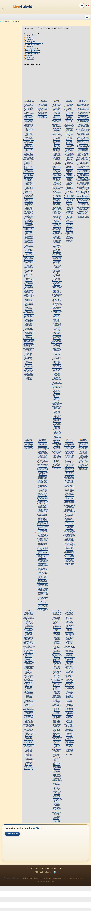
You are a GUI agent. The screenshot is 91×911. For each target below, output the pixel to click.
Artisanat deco (69, 476)
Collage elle (28, 658)
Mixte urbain (56, 809)
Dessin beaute (57, 141)
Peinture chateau (28, 145)
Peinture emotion (28, 183)
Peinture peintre (28, 292)
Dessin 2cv (57, 103)
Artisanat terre (69, 548)
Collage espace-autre (28, 662)
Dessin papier (57, 329)
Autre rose (69, 728)
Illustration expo (42, 500)
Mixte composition (57, 654)
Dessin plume (57, 353)
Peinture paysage (28, 288)
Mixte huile (57, 704)
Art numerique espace (83, 142)
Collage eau (28, 657)
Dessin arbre (56, 125)
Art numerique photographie (83, 194)
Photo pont (69, 203)
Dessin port (57, 356)
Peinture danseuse (28, 173)
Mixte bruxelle (57, 645)
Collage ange (28, 622)
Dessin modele (57, 299)
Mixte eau (56, 672)
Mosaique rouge (83, 464)
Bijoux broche (57, 449)
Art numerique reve (83, 202)
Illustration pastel (42, 559)
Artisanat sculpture (69, 540)
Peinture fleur (28, 205)
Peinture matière (28, 246)
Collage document (29, 655)
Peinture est (28, 190)
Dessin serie (56, 389)
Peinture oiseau (28, 275)
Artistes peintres (30, 36)
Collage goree (28, 676)
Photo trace (69, 229)
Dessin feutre (56, 245)
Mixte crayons (57, 662)
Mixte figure (57, 691)
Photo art (69, 108)
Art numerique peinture (83, 190)
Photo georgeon (69, 145)
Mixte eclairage (57, 674)
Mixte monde (56, 736)
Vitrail (43, 610)
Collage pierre (28, 728)
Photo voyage (69, 240)
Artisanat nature (69, 514)
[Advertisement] (10, 62)
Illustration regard (42, 573)
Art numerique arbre (83, 111)
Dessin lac (57, 279)
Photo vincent (69, 237)
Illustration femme (43, 506)
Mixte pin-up (56, 770)
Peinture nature (28, 260)
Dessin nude (56, 319)
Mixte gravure (57, 699)
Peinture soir (28, 333)
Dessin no (57, 312)
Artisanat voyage (69, 563)
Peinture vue (28, 377)
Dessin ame (57, 113)
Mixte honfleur (57, 703)
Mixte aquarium (57, 628)
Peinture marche (28, 240)
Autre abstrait (69, 612)
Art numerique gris (83, 154)
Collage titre (28, 757)
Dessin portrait (57, 358)
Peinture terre (28, 349)
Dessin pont (57, 354)
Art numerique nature (83, 173)
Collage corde (28, 647)
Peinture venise (28, 360)
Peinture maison (28, 238)
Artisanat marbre (69, 501)
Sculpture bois (43, 104)
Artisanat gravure (69, 489)
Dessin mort (57, 306)
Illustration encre (42, 494)
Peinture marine (28, 242)
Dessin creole (57, 198)
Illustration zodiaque (42, 609)
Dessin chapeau (56, 167)
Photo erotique (69, 132)
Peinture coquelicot (28, 159)
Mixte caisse (56, 646)
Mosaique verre (83, 468)
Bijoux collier (56, 452)
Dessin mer (57, 296)
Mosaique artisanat (83, 442)
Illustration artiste (42, 452)
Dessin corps (56, 188)
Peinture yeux (28, 378)
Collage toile (28, 758)
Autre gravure (69, 668)
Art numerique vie (83, 215)
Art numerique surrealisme (83, 207)
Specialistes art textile (32, 45)
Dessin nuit (57, 320)
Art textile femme (28, 443)
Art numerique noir (83, 177)
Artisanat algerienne (69, 446)
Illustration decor (42, 486)
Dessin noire (56, 316)
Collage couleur (28, 649)
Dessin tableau (57, 404)
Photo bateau (69, 112)
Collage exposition (29, 666)
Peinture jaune (28, 229)
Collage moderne (28, 700)
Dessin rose (57, 373)
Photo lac (69, 159)
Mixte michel (56, 730)
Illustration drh (43, 490)
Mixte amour (56, 621)
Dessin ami (57, 115)
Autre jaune (69, 678)
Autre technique (69, 740)
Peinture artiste (28, 119)
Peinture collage (28, 154)
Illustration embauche (42, 493)
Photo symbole (69, 224)
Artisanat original (69, 521)
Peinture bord (28, 136)
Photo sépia (69, 219)
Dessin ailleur (56, 112)
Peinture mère (28, 250)
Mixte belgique (57, 635)
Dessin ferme (56, 242)
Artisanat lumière (69, 497)
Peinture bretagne (28, 138)
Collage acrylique (28, 613)
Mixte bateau (56, 633)
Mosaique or (83, 460)
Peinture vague (28, 357)
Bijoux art (56, 442)
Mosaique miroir (83, 455)
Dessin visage (57, 432)
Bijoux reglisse (57, 465)
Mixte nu (57, 746)
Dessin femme (57, 240)
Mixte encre (57, 675)
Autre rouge (69, 729)
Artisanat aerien (69, 443)
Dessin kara (57, 278)
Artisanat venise (69, 556)
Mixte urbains (57, 811)
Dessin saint (56, 378)
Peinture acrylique (29, 104)
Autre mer (69, 689)
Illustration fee (43, 505)
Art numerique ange (83, 108)
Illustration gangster (42, 514)
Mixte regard (56, 783)
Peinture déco (28, 174)
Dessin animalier (56, 120)
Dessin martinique (57, 294)
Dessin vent (57, 423)
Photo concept (69, 124)
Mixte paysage (57, 763)
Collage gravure (28, 679)
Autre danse (69, 651)
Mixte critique (56, 667)
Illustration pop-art (43, 565)
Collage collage (28, 643)
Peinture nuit (28, 269)
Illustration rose (42, 577)
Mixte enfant (56, 678)
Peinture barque (28, 122)
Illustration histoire (43, 521)
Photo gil (69, 146)
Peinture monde (28, 254)
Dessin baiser (57, 137)
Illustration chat (43, 467)
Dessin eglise (57, 221)
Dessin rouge (56, 374)
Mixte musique (57, 740)
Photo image (69, 153)
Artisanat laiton (69, 492)
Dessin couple (57, 192)
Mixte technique (57, 798)
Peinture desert (28, 175)
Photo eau (69, 129)
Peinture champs (28, 141)
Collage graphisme (28, 678)
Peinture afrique (28, 107)
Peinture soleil (28, 335)
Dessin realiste (57, 365)
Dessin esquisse (56, 229)
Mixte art (56, 630)
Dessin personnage (57, 341)
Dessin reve (57, 369)
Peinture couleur (28, 165)
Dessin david (56, 204)
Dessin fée (57, 234)
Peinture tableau (28, 341)
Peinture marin (29, 241)
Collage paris (28, 718)
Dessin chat (57, 171)
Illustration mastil (42, 544)
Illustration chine (42, 471)
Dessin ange (56, 117)
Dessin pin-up (57, 349)
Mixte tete (56, 800)
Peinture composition (28, 157)
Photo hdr (69, 149)
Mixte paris (57, 759)
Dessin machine (57, 290)
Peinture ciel (28, 151)
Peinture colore (28, 155)
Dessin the (57, 410)
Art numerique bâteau (83, 119)
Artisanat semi (69, 543)
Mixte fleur (57, 693)
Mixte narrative (57, 741)
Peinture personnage (28, 295)
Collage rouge (28, 737)
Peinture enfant (28, 186)
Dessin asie (57, 132)
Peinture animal (28, 111)
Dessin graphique (57, 256)
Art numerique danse (83, 134)
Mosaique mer (83, 453)
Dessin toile (57, 414)
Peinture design (28, 177)
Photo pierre (69, 199)
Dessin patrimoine (57, 336)
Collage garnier (28, 675)
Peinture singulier (28, 332)
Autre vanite (69, 751)
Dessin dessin (57, 207)
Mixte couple (56, 659)
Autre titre (69, 746)
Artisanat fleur (69, 488)
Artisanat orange (69, 519)
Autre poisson (69, 718)
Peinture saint (28, 328)
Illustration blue (43, 456)
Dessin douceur (57, 216)
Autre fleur (69, 663)
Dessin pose (56, 361)
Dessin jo (56, 277)
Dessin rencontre (56, 368)
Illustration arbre (42, 449)
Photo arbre (69, 105)
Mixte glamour (57, 696)
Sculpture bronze (42, 105)
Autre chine (69, 642)
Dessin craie (56, 194)
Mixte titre (56, 803)
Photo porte (69, 205)
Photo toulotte (69, 228)
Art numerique (84, 100)
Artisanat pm (69, 529)
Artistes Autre (29, 59)
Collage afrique (28, 616)
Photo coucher (69, 126)
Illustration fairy (43, 502)
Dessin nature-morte (56, 311)
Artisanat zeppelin (69, 564)
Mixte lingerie (56, 713)
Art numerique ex (83, 144)
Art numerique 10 (83, 101)
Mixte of (57, 751)
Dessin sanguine (56, 379)
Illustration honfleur (43, 522)
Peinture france (28, 211)
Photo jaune (69, 158)
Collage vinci (28, 765)
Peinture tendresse (28, 348)
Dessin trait (57, 416)
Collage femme (28, 668)
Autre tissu (69, 745)
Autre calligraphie (69, 633)
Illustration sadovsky (42, 580)
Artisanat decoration (69, 477)
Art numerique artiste (83, 117)
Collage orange (28, 715)
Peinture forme (29, 209)
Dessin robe (57, 371)
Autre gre (69, 670)
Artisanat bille (69, 456)
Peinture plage (28, 302)
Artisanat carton (69, 464)
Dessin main (56, 291)
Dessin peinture (57, 340)
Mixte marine (56, 721)
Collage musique (28, 703)
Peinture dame (29, 170)
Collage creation (28, 650)
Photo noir (69, 178)
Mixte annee (56, 625)
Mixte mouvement (57, 737)
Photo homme (69, 150)
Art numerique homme (83, 155)
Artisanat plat (69, 527)
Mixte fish (56, 692)
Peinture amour (28, 108)
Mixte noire (57, 745)
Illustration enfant (42, 496)
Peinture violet (28, 369)
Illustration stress (42, 592)
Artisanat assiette (69, 451)
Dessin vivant (57, 433)
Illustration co (42, 473)
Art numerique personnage (83, 191)
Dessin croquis (57, 199)
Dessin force (56, 250)
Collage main (28, 691)
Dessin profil (56, 362)
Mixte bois (57, 641)
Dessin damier (57, 202)
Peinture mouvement (28, 257)
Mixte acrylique (57, 614)
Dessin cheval (57, 175)
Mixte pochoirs (57, 775)
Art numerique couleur (83, 132)
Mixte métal (57, 729)
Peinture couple (28, 166)
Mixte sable (57, 790)
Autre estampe (69, 658)
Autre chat (69, 638)
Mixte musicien (57, 738)
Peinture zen (28, 379)
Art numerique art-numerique (83, 115)
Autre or (69, 704)
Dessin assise (57, 133)
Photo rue (69, 215)
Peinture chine (28, 150)
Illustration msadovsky (43, 548)
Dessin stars (56, 399)
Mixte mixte (57, 732)
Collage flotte (28, 671)
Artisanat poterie (69, 534)
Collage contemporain (29, 646)
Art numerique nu (83, 178)
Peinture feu (28, 200)
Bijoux (57, 439)
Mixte (57, 610)
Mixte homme (56, 701)
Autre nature (69, 697)
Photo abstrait (69, 101)
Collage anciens (28, 621)
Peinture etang (29, 191)
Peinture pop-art (28, 307)
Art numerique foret (83, 150)
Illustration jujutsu (42, 530)
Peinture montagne (28, 256)
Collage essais (29, 663)
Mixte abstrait (57, 613)
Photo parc (69, 190)
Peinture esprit (29, 188)
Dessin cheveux (57, 177)
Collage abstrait (28, 612)
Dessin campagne (57, 163)
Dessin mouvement (57, 307)
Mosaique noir (83, 457)
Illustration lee (42, 534)
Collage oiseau (29, 712)
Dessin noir (57, 315)
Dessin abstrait (57, 104)
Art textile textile (28, 446)
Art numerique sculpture (83, 205)
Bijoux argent (56, 440)
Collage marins (28, 693)
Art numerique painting (83, 187)
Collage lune (28, 689)
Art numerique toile (83, 211)
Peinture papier (28, 283)
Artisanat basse (69, 453)
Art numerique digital (83, 137)
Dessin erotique (57, 227)
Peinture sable (28, 327)
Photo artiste (69, 111)
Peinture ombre (28, 277)
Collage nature (29, 704)
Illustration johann (42, 527)
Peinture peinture (28, 294)
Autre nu (69, 701)
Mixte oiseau (56, 753)
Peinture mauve (28, 248)
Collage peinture (28, 722)
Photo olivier (69, 186)
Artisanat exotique (69, 485)
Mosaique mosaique (83, 456)
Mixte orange (56, 757)
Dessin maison (57, 292)
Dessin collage (57, 184)
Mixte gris (56, 700)
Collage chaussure (28, 642)
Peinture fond (28, 207)
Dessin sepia (56, 387)
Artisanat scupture (69, 542)
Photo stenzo (69, 223)
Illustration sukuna (43, 593)
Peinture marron (28, 244)
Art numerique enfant (83, 141)
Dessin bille (57, 146)
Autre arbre (69, 618)
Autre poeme (69, 715)
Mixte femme (56, 686)
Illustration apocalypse (43, 448)
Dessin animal (57, 119)
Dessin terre (56, 407)
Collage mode (28, 699)
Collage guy (28, 682)
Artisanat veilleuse (69, 555)
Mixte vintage (56, 816)
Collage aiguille (28, 617)
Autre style (69, 734)
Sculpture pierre (42, 115)
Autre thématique (69, 742)
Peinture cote (28, 162)
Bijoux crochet (57, 456)
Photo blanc (69, 115)
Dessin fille (57, 248)
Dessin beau (56, 140)
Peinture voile (28, 371)
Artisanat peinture (69, 525)
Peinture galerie (28, 213)
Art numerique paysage (83, 188)
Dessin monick (57, 303)
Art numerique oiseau (83, 182)
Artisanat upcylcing (69, 552)
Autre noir (69, 700)
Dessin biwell (56, 148)
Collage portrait (28, 729)
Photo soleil (69, 220)
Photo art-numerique (69, 109)
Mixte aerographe (57, 616)
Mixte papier (56, 758)
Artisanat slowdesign (69, 544)
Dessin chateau (57, 173)
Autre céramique (69, 634)
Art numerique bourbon (83, 122)
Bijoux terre (57, 468)
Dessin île (57, 267)
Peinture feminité (28, 196)
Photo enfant (69, 130)
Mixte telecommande (56, 799)
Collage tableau (28, 746)
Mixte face (57, 680)
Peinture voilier (29, 373)
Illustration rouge (42, 579)
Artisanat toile (69, 550)
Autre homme (69, 671)
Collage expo (28, 664)
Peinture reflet (28, 315)
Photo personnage (69, 195)
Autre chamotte (69, 637)
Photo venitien (69, 233)
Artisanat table (69, 546)
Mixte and (56, 622)
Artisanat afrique (69, 444)
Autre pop (69, 720)
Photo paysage (69, 192)
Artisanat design (69, 478)
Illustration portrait (42, 567)
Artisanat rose (69, 536)
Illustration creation (43, 484)
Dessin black (56, 149)
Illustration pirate (42, 564)
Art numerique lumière (83, 165)
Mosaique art (83, 440)
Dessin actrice (57, 108)
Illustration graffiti (42, 518)
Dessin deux (56, 211)
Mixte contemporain (56, 655)
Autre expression (69, 659)
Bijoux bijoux (56, 447)
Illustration (43, 439)
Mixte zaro (57, 821)
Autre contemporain (69, 647)
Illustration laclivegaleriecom (42, 532)
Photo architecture (69, 107)
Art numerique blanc (83, 120)
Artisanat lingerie (69, 496)
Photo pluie (69, 202)
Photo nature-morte (69, 175)
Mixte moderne (57, 734)
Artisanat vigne (69, 559)
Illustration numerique (43, 555)
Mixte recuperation (57, 780)
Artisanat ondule (69, 518)
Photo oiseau (69, 184)
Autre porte (69, 721)
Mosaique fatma (83, 449)
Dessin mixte (56, 298)
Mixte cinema (56, 650)
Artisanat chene (69, 469)
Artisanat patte (69, 523)
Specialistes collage (32, 53)
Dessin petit (57, 344)
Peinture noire (28, 265)
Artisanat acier (69, 442)
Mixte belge (57, 634)
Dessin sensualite (57, 383)
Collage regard (29, 733)
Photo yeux (69, 241)
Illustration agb (43, 444)
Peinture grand (29, 216)
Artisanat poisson (69, 530)
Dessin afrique (57, 111)
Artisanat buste (69, 463)
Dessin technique (57, 406)
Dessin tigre (57, 411)
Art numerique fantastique (83, 145)
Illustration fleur (42, 510)
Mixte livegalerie (56, 716)
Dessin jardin (56, 271)
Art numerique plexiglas (83, 199)
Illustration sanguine (42, 583)
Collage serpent (28, 742)
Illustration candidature (43, 464)
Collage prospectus (28, 732)
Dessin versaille (57, 424)
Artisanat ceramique (69, 468)
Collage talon (28, 747)
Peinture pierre (29, 300)
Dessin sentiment (57, 386)
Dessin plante (57, 350)
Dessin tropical (57, 419)
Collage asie (28, 628)
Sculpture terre (43, 117)
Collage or (28, 713)
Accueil (4, 21)
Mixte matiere (56, 725)
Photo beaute (69, 113)
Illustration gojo (43, 517)
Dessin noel (57, 314)
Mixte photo (57, 769)
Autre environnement (69, 657)
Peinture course (28, 167)
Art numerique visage (83, 217)
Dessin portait (57, 357)
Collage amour (29, 620)
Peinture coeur (29, 153)
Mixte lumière (57, 718)
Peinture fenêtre (28, 199)
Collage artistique (28, 626)
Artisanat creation (69, 475)
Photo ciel (69, 121)
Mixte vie (56, 815)
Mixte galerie (56, 695)
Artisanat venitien (69, 558)
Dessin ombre (57, 325)
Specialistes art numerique (34, 43)
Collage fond (28, 672)
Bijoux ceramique (57, 451)
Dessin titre (57, 412)
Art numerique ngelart (83, 175)
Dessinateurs (29, 39)
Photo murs (69, 173)
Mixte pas (56, 761)
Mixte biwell (57, 637)
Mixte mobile (56, 733)
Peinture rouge (29, 324)
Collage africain (28, 614)
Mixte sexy (57, 792)
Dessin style (56, 400)
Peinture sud (28, 337)
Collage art (29, 625)
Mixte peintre (56, 765)
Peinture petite (29, 298)
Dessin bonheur (57, 155)
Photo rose (69, 212)
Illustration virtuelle (43, 606)
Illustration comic (42, 477)
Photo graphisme (69, 148)
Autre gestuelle (69, 664)
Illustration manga (43, 542)
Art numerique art (83, 113)
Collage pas (28, 720)
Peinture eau (28, 182)
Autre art (69, 621)
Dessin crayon (57, 195)
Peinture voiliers (28, 374)
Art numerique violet (83, 216)
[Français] (88, 5)
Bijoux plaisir (56, 464)
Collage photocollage (28, 724)
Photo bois (69, 117)
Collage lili (28, 688)
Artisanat (69, 439)
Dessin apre (57, 122)
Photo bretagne (69, 119)
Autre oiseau (69, 703)
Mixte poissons (57, 778)
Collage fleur (28, 670)
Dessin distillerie (56, 212)
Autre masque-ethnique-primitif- (69, 685)
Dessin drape (56, 217)
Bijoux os (56, 461)
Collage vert (28, 761)
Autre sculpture (69, 730)
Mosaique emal (83, 448)
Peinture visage (28, 370)
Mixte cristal (57, 666)
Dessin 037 (57, 101)
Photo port (69, 204)
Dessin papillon (57, 331)
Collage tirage (28, 754)
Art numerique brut (83, 124)
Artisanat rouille (69, 539)
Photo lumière (69, 161)
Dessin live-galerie (57, 286)
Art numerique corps (83, 130)
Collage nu (29, 707)
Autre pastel (69, 708)
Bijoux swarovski (56, 467)
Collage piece (28, 726)
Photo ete (69, 133)
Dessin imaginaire (57, 269)
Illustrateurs (29, 46)
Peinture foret (28, 208)
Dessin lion (57, 285)
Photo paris (69, 191)
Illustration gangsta (43, 513)
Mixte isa (56, 708)
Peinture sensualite (28, 331)
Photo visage (69, 238)
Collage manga (28, 692)
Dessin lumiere (57, 287)
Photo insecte (69, 155)
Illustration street (42, 590)
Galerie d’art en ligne (30, 878)
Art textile (29, 439)
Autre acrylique (69, 613)
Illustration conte (42, 480)
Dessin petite (56, 345)
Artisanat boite (69, 460)
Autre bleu (69, 629)
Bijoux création (57, 455)
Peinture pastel (28, 287)
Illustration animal (42, 446)
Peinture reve (28, 319)
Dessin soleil (56, 391)
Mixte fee (56, 683)
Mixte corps (57, 657)
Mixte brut (57, 643)
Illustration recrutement (42, 571)
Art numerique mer (83, 167)
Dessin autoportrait (57, 136)
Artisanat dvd (69, 482)
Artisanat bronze (69, 461)
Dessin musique (57, 308)
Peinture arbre (28, 115)
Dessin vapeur (57, 422)
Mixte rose (57, 787)
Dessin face (57, 232)
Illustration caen (42, 463)
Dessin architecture (57, 126)
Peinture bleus (28, 132)
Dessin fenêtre (57, 241)
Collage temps (28, 749)
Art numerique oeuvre (83, 180)
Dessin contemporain (57, 187)
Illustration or (42, 558)
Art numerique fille (83, 148)
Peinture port (28, 308)
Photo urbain (69, 231)
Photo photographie (69, 198)
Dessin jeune (56, 275)
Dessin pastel (56, 333)
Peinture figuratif (28, 203)
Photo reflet (69, 209)
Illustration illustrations (43, 525)
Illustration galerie (42, 511)
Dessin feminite (57, 238)
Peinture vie (28, 364)
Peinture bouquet (28, 137)
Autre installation (69, 675)
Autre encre (69, 655)
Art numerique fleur (83, 149)
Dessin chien (56, 178)
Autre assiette (69, 624)
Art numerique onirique (83, 183)
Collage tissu (28, 755)
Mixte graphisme (56, 697)
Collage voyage (28, 769)
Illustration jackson (43, 526)
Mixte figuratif (57, 688)
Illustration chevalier (42, 468)
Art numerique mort (83, 170)
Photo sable (69, 216)
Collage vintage (28, 766)
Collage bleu (28, 634)
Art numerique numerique (83, 179)
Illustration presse (42, 569)
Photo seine (69, 217)
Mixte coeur (57, 651)
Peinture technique (28, 344)
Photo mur (69, 171)
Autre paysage (69, 709)
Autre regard (69, 725)
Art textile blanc (28, 442)
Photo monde (69, 169)
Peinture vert (28, 362)
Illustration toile (43, 602)
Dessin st (56, 397)
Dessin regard (57, 366)
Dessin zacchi (57, 437)
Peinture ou (28, 281)
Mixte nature (56, 742)
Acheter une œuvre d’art (52, 878)
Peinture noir (28, 263)
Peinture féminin (28, 195)
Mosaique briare (83, 446)
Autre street (69, 733)
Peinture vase (28, 358)
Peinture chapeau (28, 142)
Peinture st (29, 336)
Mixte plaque (56, 774)
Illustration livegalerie (42, 538)
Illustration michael (43, 547)
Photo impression (69, 154)
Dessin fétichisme (57, 244)
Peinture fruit (28, 212)
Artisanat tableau (69, 547)
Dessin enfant (57, 225)
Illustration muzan (42, 551)
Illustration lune (43, 539)
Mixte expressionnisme (57, 679)
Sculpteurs (28, 37)
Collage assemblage (28, 629)
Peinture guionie (28, 219)
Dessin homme (57, 265)
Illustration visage (42, 608)
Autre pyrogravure (69, 724)
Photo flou (69, 141)
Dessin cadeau (57, 161)
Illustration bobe (42, 457)
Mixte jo (57, 712)
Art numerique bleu (83, 121)
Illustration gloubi (42, 515)
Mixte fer (56, 687)
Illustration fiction (42, 507)
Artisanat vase (69, 554)
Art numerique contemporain (83, 128)
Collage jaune (28, 686)
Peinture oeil (28, 273)
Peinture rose (28, 323)
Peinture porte (28, 310)
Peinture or (29, 278)
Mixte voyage (56, 820)
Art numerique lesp (83, 163)
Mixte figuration (57, 689)
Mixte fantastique (56, 682)
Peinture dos (28, 180)
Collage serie (28, 741)
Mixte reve (57, 784)
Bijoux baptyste (57, 444)
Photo (69, 100)
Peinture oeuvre (28, 274)
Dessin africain (57, 109)
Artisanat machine (69, 500)
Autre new (69, 699)
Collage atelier (28, 630)
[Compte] (81, 5)
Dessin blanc (56, 150)
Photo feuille (69, 137)
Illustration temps (42, 600)
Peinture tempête (28, 345)
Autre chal (69, 635)
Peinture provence (29, 314)
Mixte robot (57, 786)
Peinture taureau (28, 343)
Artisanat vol (69, 560)
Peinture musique (28, 258)
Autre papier (69, 707)
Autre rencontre (69, 726)
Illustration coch (42, 476)
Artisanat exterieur (69, 486)
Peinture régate (28, 317)
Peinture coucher (28, 163)
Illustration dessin (42, 489)
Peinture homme (28, 221)
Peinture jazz (28, 231)
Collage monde (28, 701)
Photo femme (69, 136)
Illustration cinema (43, 472)
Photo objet (69, 182)
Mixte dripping (57, 671)
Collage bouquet (28, 637)
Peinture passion (28, 286)
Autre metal (69, 691)
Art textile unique (28, 448)
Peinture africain (28, 105)
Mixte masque (57, 724)
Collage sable (28, 738)
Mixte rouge (57, 788)
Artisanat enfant (69, 484)
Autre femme (69, 661)
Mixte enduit (56, 676)
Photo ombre (69, 187)
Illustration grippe (42, 519)
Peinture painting (28, 282)
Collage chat (28, 641)
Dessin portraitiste (57, 360)
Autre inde (69, 674)
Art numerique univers (83, 212)
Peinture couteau (28, 169)
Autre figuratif (69, 662)
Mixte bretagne (57, 642)
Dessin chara (56, 169)
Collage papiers (28, 717)
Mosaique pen (83, 463)
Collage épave (28, 661)
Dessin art (57, 129)
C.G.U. (61, 868)
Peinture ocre (28, 271)
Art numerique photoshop (83, 198)
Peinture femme (28, 198)
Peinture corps (29, 161)
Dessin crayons (57, 196)
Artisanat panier (69, 522)
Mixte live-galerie (57, 715)
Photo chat (69, 120)
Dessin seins (56, 382)
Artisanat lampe (69, 493)
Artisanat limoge (69, 494)
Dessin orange (57, 327)
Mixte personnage (57, 767)
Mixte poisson (57, 776)
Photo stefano (69, 221)
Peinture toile (28, 354)
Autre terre (69, 741)
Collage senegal (28, 740)
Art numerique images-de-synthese (83, 157)
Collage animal (29, 624)
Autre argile (69, 620)
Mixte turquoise (57, 808)
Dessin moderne (56, 300)
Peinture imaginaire (28, 227)
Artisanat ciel (69, 472)
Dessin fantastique (57, 233)
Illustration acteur (42, 442)
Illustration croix (42, 485)
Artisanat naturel (69, 515)
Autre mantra (69, 683)
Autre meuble (69, 692)
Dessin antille (57, 121)
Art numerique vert (83, 213)
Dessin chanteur (56, 166)
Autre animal (69, 617)
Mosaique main (83, 452)
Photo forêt (69, 142)
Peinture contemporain (28, 158)
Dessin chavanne (57, 174)
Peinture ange (28, 109)
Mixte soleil (57, 794)
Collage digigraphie (28, 654)
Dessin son (57, 393)
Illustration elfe (43, 492)
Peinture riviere (28, 320)
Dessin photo (56, 346)
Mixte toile (57, 804)
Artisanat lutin (69, 498)
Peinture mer (28, 249)
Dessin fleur (57, 249)
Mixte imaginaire (56, 705)
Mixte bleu (57, 639)
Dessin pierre (56, 348)
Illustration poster (42, 568)
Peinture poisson (28, 303)
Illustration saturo (42, 584)
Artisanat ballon (69, 452)
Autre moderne (69, 695)
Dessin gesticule (56, 254)
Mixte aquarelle (57, 626)
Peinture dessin (28, 178)
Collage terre (28, 750)
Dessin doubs (57, 215)
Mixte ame (57, 618)
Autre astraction (69, 625)
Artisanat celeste (69, 467)
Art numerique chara (83, 125)
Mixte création (57, 663)
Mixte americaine (56, 620)
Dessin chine (56, 179)
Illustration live (43, 536)
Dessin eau (57, 220)
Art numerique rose (83, 203)
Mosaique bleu (83, 444)
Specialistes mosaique (32, 52)
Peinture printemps (28, 312)
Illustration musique (42, 550)
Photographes (30, 41)
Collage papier (29, 716)
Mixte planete (57, 772)
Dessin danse (57, 203)
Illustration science (43, 585)
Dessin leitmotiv (57, 283)
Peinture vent (28, 361)
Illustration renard (42, 575)
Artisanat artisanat (69, 449)
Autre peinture (69, 711)
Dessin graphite (57, 258)
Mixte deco (57, 668)
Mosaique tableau (83, 467)
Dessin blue (57, 153)
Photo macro (69, 162)
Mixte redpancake (57, 782)
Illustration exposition (42, 501)
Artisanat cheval (69, 471)
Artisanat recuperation (69, 535)
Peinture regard (28, 316)
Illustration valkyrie (43, 604)
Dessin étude (56, 231)
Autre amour (69, 616)
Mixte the (56, 801)
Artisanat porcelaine (69, 531)
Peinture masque (28, 245)
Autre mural (69, 696)
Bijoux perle (57, 463)
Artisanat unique (69, 551)
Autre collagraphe (69, 646)
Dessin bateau (57, 138)
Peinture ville (28, 368)
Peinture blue (28, 133)
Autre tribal (69, 747)
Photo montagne (69, 170)
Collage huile (28, 684)
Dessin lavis (57, 282)
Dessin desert (57, 205)
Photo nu (69, 179)
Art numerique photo (83, 192)
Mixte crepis (57, 664)
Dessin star (57, 398)
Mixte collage (56, 653)
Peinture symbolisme (28, 340)
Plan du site (39, 868)
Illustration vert (43, 605)
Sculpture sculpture (42, 116)
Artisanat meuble (69, 507)
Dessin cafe (57, 162)
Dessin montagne (57, 304)
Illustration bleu (43, 455)
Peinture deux (28, 179)
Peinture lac (28, 234)
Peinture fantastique (28, 194)
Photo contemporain (69, 125)
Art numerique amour (83, 107)
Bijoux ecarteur (57, 459)
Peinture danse (28, 171)
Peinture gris (28, 217)
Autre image (69, 672)
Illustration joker (42, 529)
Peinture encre (29, 184)
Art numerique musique (83, 171)
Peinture (29, 100)
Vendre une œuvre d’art (45, 881)
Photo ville (69, 236)
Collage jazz (28, 687)
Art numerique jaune (83, 162)
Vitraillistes (28, 55)
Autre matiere (69, 687)
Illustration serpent (43, 588)
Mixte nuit (56, 747)
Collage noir (28, 705)
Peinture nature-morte (29, 261)
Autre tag (69, 738)
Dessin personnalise (56, 343)
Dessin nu (57, 317)
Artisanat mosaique (69, 513)
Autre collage (69, 645)
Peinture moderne (28, 253)
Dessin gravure (57, 260)
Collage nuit (28, 708)
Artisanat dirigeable (69, 480)
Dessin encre (56, 224)
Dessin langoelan (57, 281)
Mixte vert (56, 813)
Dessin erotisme (56, 228)
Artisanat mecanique (69, 505)
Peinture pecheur (28, 291)
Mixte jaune (57, 711)
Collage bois (28, 635)
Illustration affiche (42, 443)
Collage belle (28, 632)
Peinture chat (28, 144)
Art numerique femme (83, 146)
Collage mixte (28, 697)
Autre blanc (69, 628)
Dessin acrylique (56, 107)
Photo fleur (69, 140)
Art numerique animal (83, 109)
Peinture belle (28, 126)
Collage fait (29, 667)
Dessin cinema (57, 182)
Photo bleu (69, 116)
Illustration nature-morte (42, 554)
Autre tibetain (69, 744)
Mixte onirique (57, 754)
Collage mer (28, 695)
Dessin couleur (57, 191)
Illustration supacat (43, 594)
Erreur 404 (13, 21)
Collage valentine (28, 759)
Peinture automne (28, 120)
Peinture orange (28, 279)
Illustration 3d (42, 440)
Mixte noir (56, 744)
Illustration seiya (42, 586)
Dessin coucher (57, 190)
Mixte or (57, 755)
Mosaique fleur (83, 451)
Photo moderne (69, 167)
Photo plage (69, 200)
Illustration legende (43, 535)
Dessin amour (57, 116)
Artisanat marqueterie (69, 502)
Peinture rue (28, 325)
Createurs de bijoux (31, 48)
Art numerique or (83, 184)
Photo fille (69, 138)
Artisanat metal (69, 506)
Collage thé (29, 753)
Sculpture (43, 100)
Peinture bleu (28, 130)
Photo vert (69, 234)
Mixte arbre (57, 629)
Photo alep (69, 103)
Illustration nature (42, 552)
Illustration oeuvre (43, 556)
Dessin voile (56, 435)
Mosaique (83, 439)
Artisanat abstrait (69, 440)
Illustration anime (42, 447)
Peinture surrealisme (28, 339)
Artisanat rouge (69, 538)
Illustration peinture (43, 560)
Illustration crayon (42, 482)
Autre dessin (69, 653)
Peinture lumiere (28, 236)
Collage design (29, 653)
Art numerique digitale (83, 138)
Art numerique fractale (83, 153)
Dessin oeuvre (57, 323)
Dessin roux (57, 375)
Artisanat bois (69, 459)
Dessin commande (57, 186)
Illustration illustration (42, 523)
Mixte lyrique (56, 720)
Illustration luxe (43, 540)
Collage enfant (28, 659)
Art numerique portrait (83, 200)
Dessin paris (56, 332)
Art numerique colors (83, 126)
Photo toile (69, 227)
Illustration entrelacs (42, 497)
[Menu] (87, 17)
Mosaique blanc (83, 443)
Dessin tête (57, 408)
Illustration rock (43, 576)
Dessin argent (57, 128)
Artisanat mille (69, 509)
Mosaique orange (83, 461)
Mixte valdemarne (57, 812)
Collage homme (28, 683)
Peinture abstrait (28, 103)
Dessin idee (57, 266)
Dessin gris (57, 261)
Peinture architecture (28, 116)
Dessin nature (57, 310)
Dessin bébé (56, 142)
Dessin (57, 100)
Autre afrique (69, 614)
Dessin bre (57, 157)
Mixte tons (57, 805)
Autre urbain (69, 750)
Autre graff (69, 666)
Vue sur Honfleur (51, 868)
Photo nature (69, 174)
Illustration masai (42, 543)
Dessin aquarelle (56, 124)
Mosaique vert (83, 469)
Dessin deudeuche (57, 209)
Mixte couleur (57, 658)
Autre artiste (69, 622)
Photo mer (69, 166)
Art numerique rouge (83, 204)
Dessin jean (57, 274)
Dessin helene (57, 263)
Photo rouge (69, 213)
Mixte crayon (56, 661)
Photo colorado (69, 122)
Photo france (69, 144)
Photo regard (69, 211)
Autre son (69, 732)
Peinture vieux (28, 365)
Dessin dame (56, 200)
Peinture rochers (28, 321)
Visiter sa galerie (12, 834)
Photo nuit (69, 180)
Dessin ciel (57, 180)
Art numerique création (83, 133)
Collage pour (28, 730)
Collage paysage (28, 721)
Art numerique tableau (83, 208)
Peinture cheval (28, 148)
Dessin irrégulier (56, 270)
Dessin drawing (57, 219)
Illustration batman (43, 453)
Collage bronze (28, 638)
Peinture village (28, 366)
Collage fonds (28, 674)
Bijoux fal (56, 460)
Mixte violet (57, 817)
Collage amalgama (28, 618)
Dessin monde (57, 302)
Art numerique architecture (83, 112)
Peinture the (28, 352)
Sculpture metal (42, 112)
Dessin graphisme (57, 257)
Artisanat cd (69, 465)
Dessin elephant (56, 223)
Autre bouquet (69, 632)
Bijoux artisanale (56, 443)
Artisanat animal (69, 447)
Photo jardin (69, 157)
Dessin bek (57, 144)
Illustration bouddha (42, 461)
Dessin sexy (56, 390)
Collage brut (28, 639)
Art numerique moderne (83, 169)
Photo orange (69, 188)
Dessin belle (56, 145)
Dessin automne (56, 134)
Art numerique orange (83, 186)
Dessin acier (56, 105)
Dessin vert (57, 426)
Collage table (28, 745)
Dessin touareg (57, 415)
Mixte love (57, 717)
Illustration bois (43, 459)
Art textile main (29, 444)
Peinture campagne (28, 140)
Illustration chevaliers (42, 469)
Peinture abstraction (28, 101)
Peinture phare (29, 299)
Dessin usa (57, 420)
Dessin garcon (57, 253)
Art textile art (28, 440)
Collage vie (29, 762)
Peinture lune (28, 237)
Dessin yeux (56, 436)
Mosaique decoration (83, 447)
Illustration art (42, 451)
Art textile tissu (29, 447)
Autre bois (69, 630)
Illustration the (43, 601)
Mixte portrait (56, 779)
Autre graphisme (69, 667)
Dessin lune (57, 288)
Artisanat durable (69, 481)
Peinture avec (28, 121)
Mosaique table (83, 465)
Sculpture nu (42, 113)
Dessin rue (57, 377)
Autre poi (69, 716)
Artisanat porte (69, 532)
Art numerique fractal (83, 151)
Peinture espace (28, 187)
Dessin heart (56, 262)
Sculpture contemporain (42, 108)
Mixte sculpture (57, 791)
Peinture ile (29, 225)
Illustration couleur (43, 481)
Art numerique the (83, 209)
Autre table (69, 736)
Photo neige (69, 177)
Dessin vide (57, 427)
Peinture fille (28, 204)
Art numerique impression (83, 159)
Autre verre (69, 753)
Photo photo (69, 196)
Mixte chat (57, 647)
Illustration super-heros (42, 596)
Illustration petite (42, 561)
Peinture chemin (28, 146)
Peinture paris (28, 285)
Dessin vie (57, 428)
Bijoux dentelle (57, 457)
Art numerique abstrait (83, 105)
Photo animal (69, 104)
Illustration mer (43, 546)
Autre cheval (69, 639)
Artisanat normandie (69, 517)
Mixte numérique (56, 749)
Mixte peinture (57, 766)
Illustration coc (43, 475)
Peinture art (28, 117)
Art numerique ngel (83, 174)
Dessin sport (56, 395)
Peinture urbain (28, 356)
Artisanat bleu (69, 457)
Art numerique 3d (83, 103)
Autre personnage (69, 712)
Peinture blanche (28, 129)
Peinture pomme (28, 304)
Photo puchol (69, 208)
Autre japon (69, 676)
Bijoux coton (56, 453)
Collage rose (28, 736)
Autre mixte (69, 693)
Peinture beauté (28, 125)
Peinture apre (28, 112)
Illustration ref (42, 572)
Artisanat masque (69, 503)
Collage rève (28, 734)
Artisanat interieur (69, 490)
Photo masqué (69, 165)
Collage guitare (28, 680)
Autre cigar (69, 643)
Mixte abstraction (56, 612)
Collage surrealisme (28, 744)
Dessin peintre (57, 339)
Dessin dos (57, 213)
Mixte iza (56, 709)
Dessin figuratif (57, 246)
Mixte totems (56, 807)
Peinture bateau (28, 124)
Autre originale (69, 705)
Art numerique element (83, 140)
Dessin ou (57, 328)
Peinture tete (28, 350)
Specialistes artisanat (32, 50)
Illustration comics (42, 478)
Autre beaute (69, 626)
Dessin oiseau (57, 324)
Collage (29, 610)
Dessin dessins (57, 208)
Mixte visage (56, 819)
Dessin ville (57, 431)
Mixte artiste (56, 632)
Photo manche (69, 163)
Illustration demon (43, 488)
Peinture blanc (28, 128)
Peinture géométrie (28, 215)
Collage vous (28, 767)
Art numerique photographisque (83, 196)
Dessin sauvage (57, 381)
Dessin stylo (56, 402)
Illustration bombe (43, 460)
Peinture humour (28, 224)
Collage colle (28, 645)
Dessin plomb (57, 352)
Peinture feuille (29, 202)
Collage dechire (28, 651)
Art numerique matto (83, 166)
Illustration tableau (43, 597)
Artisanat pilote (69, 526)
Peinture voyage (28, 375)
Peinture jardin (29, 228)
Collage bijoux (28, 633)
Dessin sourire (57, 394)
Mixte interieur (57, 707)
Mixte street (57, 795)
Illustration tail (43, 598)
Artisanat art (69, 448)
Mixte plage (57, 771)
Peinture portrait (28, 311)
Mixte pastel (57, 762)
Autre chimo (69, 641)
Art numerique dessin (83, 136)
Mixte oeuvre (56, 750)
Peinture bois (28, 134)
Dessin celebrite (57, 165)
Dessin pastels (57, 335)
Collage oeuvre (28, 711)
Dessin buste (56, 158)
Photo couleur (69, 128)
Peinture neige (28, 262)
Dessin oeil (57, 321)
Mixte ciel (56, 649)
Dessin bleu (57, 151)
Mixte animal (56, 624)
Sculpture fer (42, 111)
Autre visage (69, 754)
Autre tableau (69, 737)
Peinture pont (28, 306)
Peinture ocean (28, 270)
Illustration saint (42, 581)
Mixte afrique (56, 617)
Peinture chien (28, 149)
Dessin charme (57, 170)
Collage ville (28, 763)
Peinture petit (28, 296)
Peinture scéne (28, 329)
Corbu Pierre (35, 828)
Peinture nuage (28, 267)
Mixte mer (57, 728)
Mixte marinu (56, 722)
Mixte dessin (56, 670)
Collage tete (28, 751)
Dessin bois (57, 154)
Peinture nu (28, 266)
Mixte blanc (57, 638)
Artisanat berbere (69, 455)
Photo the (69, 225)
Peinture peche (28, 290)
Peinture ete (28, 192)
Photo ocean (69, 183)
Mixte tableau (57, 796)
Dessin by (57, 159)
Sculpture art (42, 103)
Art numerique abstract (83, 104)
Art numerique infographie (83, 161)
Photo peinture (69, 194)
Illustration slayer (42, 589)
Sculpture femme (42, 109)
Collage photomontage (28, 725)
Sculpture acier (43, 101)
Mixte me (56, 726)
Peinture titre (28, 353)
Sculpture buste (42, 107)
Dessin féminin (57, 237)
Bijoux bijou (57, 446)
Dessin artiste (57, 130)
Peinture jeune (28, 233)
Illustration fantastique (43, 503)
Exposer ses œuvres (75, 878)
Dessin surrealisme (57, 403)
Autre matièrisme (69, 688)
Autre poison (69, 717)
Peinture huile (28, 223)
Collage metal (28, 696)
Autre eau (69, 654)
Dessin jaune (56, 273)
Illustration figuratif (43, 509)
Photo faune (69, 134)
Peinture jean (28, 232)
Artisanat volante (69, 561)
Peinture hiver (28, 220)
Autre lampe (69, 680)
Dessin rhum (56, 370)
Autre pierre (69, 713)
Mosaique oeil (83, 459)
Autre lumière (69, 682)
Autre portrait (69, 722)
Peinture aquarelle (29, 113)
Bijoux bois (57, 448)
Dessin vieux (56, 429)
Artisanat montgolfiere (69, 511)
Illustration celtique (43, 465)
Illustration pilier (42, 563)
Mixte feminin (56, 684)
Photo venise (69, 232)
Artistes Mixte (29, 57)
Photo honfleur (69, 151)
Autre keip (69, 679)
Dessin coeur (56, 183)
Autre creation (69, 650)
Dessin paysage (57, 337)
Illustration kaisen (42, 531)
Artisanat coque (69, 473)
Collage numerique (28, 709)
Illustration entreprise (42, 498)
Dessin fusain (56, 252)
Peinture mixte (28, 252)
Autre (69, 610)
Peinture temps (28, 346)
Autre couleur (69, 649)
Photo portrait (69, 207)
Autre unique (69, 749)
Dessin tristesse (57, 418)
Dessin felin (57, 236)
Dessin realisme (57, 364)
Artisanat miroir (69, 510)
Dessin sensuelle (56, 385)
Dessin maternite (57, 295)
